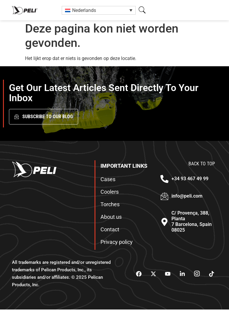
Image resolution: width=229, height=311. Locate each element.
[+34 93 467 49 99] (164, 180)
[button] (142, 10)
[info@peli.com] (164, 197)
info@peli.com (186, 197)
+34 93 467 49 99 (189, 180)
